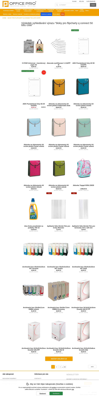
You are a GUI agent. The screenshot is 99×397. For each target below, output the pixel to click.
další (92, 366)
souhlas (54, 387)
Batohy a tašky (7, 14)
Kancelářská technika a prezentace (40, 10)
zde (73, 389)
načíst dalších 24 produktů (59, 359)
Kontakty (37, 378)
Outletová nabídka (46, 14)
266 (65, 367)
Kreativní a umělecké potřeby (32, 14)
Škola (87, 10)
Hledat (93, 5)
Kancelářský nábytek (59, 10)
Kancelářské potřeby (50, 10)
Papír (76, 10)
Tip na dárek (56, 14)
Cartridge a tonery (18, 10)
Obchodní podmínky (9, 378)
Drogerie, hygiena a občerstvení (28, 10)
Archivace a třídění (8, 10)
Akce (62, 14)
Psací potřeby (82, 10)
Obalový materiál (17, 14)
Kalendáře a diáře (69, 10)
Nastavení (42, 393)
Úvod (4, 18)
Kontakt (74, 1)
